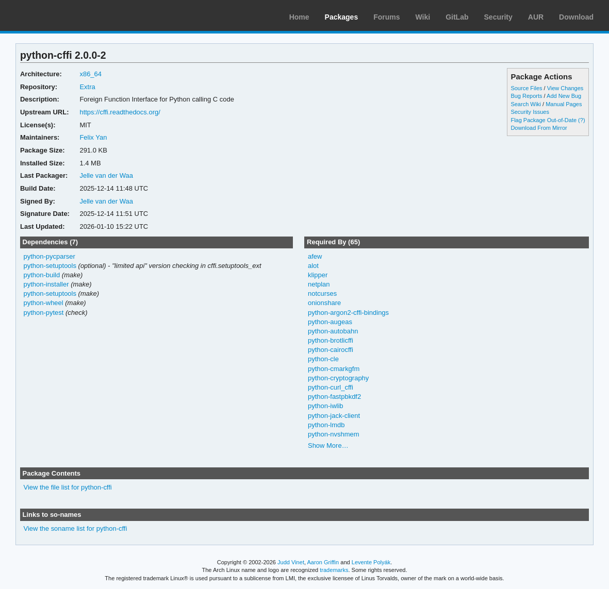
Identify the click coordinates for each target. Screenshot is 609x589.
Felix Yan (93, 137)
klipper (317, 275)
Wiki (423, 17)
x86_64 (90, 74)
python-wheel (43, 303)
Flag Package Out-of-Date (544, 120)
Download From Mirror (539, 128)
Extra (87, 87)
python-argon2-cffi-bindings (348, 312)
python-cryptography (338, 378)
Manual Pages (564, 104)
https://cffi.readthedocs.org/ (119, 112)
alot (313, 266)
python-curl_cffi (330, 387)
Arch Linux (57, 15)
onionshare (324, 303)
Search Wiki (526, 104)
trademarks (334, 570)
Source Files (526, 88)
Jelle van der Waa (106, 175)
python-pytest (43, 312)
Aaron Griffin (323, 562)
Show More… (328, 445)
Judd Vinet (290, 562)
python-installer (46, 284)
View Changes (565, 88)
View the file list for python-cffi (67, 487)
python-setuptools (49, 266)
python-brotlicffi (330, 340)
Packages (341, 17)
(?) (581, 120)
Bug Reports (526, 96)
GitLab (457, 17)
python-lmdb (326, 425)
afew (315, 256)
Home (299, 17)
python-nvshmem (333, 434)
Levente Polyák (371, 562)
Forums (386, 17)
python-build (41, 275)
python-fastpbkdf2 (334, 396)
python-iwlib (325, 406)
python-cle (323, 359)
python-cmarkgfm (333, 369)
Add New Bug (564, 96)
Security (498, 17)
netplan (319, 284)
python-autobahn (333, 331)
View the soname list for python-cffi (75, 528)
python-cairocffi (330, 350)
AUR (536, 17)
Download (576, 17)
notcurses (322, 293)
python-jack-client (334, 415)
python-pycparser (49, 256)
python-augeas (330, 322)
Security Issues (530, 112)
